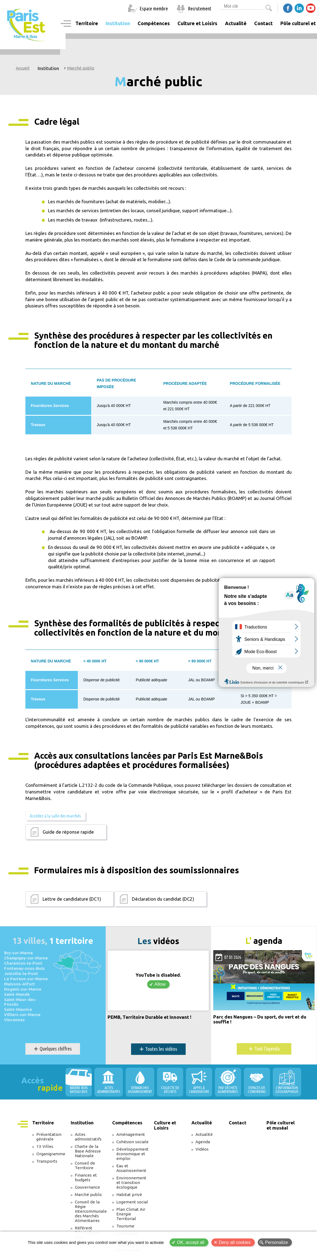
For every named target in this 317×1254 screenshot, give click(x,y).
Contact (263, 23)
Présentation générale (48, 1136)
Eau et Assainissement (131, 1167)
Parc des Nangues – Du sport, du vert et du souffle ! (259, 1019)
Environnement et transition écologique (131, 1182)
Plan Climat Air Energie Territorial (130, 1214)
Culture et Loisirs (197, 23)
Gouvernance (87, 1187)
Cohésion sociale (132, 1141)
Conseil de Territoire (85, 1165)
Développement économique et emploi (132, 1153)
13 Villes (44, 1146)
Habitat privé (129, 1194)
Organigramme (50, 1153)
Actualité (204, 1134)
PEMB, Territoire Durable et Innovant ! (149, 1016)
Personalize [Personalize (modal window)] (276, 1242)
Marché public (80, 68)
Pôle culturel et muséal (280, 1125)
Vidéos (202, 1149)
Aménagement (130, 1134)
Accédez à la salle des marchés (55, 815)
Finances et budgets (86, 1177)
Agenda (202, 1141)
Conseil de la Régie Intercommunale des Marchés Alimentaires (91, 1211)
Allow (160, 984)
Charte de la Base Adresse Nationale (88, 1151)
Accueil (22, 68)
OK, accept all (190, 1242)
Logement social (132, 1201)
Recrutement (199, 8)
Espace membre (154, 8)
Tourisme (125, 1225)
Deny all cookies (235, 1242)
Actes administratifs (88, 1136)
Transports (46, 1161)
